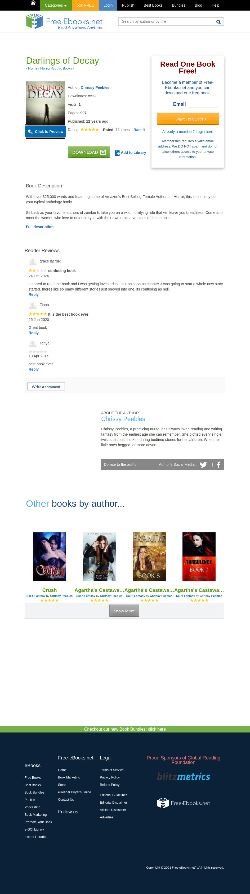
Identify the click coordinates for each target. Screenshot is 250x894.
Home (62, 770)
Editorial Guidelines (113, 795)
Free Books (33, 778)
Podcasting (32, 807)
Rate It (139, 130)
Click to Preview (49, 132)
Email (179, 104)
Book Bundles (34, 792)
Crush (49, 590)
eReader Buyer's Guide (74, 792)
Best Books (153, 5)
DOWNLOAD (89, 152)
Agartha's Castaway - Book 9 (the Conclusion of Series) (99, 590)
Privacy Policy (110, 777)
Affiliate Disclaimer (113, 810)
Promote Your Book (38, 822)
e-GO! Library (34, 829)
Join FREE (85, 5)
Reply (34, 294)
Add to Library (130, 153)
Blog (198, 5)
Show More (124, 610)
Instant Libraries (36, 837)
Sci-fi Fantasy (36, 595)
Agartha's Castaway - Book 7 (199, 590)
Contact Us (66, 799)
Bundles (178, 5)
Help (215, 5)
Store (62, 785)
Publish (128, 5)
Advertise (106, 817)
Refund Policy (109, 785)
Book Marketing (36, 815)
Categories (56, 5)
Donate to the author (121, 464)
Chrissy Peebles (95, 87)
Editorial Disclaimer (113, 802)
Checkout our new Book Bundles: (125, 729)
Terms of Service (111, 770)
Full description (39, 227)
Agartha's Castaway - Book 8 (149, 590)
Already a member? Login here (187, 132)
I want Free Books (189, 118)
